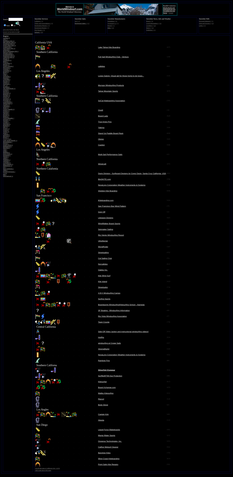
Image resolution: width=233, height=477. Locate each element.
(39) (42, 32)
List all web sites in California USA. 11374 (47, 468)
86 (6, 97)
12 (6, 120)
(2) (42, 21)
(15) (152, 28)
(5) (44, 30)
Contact (171, 13)
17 (5, 39)
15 (7, 70)
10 (7, 124)
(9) (152, 21)
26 (9, 109)
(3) (49, 25)
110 (5, 85)
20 (9, 45)
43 (8, 41)
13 (10, 140)
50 (6, 72)
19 (7, 103)
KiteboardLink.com (169, 9)
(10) (212, 23)
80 (6, 59)
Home (165, 13)
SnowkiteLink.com (169, 11)
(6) (52, 23)
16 (9, 48)
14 (7, 154)
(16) (113, 28)
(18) (160, 23)
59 (6, 38)
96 (5, 127)
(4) (155, 30)
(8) (116, 21)
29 (6, 65)
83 (7, 163)
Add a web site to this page (43, 470)
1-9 (18, 32)
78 (7, 99)
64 (8, 57)
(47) (88, 23)
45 (9, 42)
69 (9, 56)
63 (6, 108)
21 (6, 137)
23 (8, 164)
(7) (48, 28)
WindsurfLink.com (169, 8)
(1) (79, 21)
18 (6, 105)
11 (7, 63)
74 (6, 128)
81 (7, 60)
